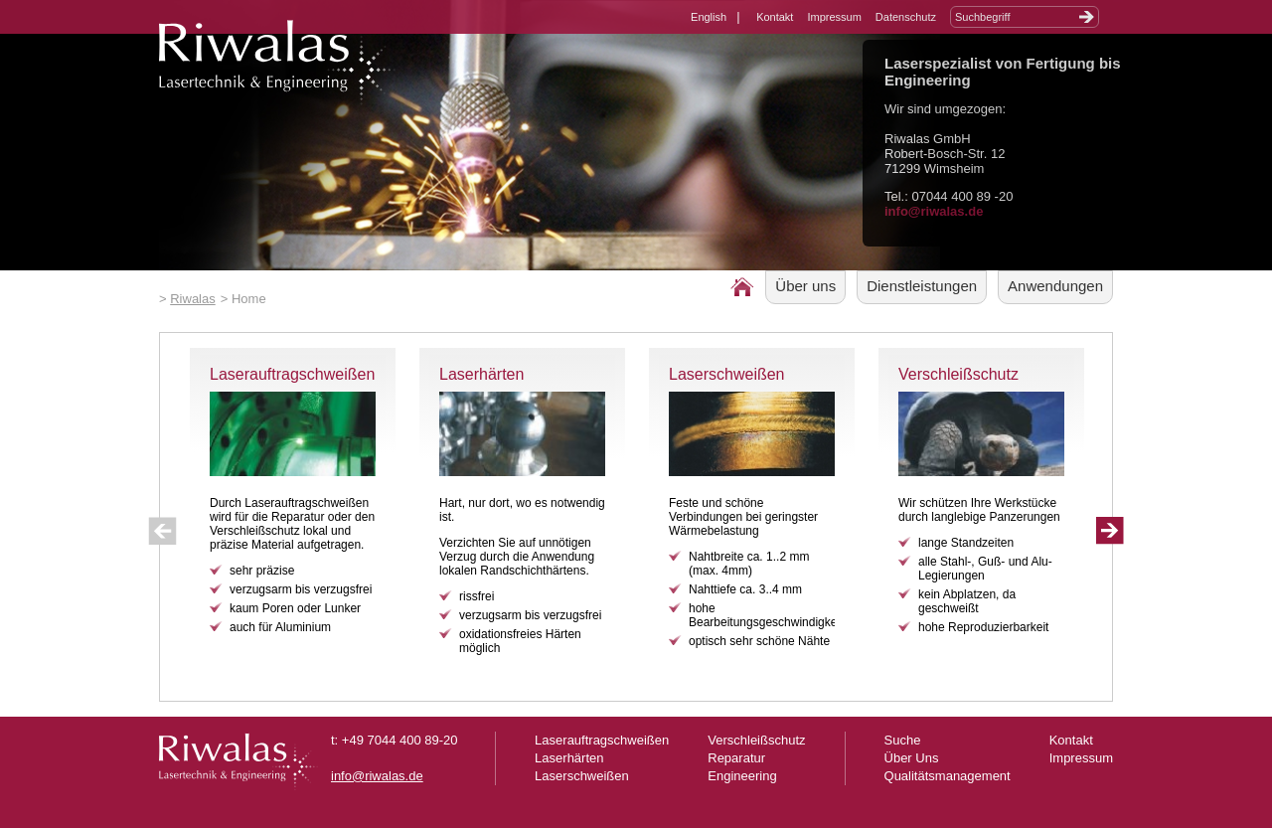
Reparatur (736, 757)
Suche (902, 740)
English (708, 17)
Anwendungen (1055, 285)
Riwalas (193, 298)
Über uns (805, 285)
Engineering (742, 775)
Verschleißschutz (958, 374)
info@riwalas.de (933, 211)
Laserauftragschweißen (292, 374)
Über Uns (911, 757)
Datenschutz (905, 17)
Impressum (834, 17)
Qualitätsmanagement (947, 775)
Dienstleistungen (922, 285)
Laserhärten (481, 374)
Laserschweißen (727, 374)
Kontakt (774, 17)
